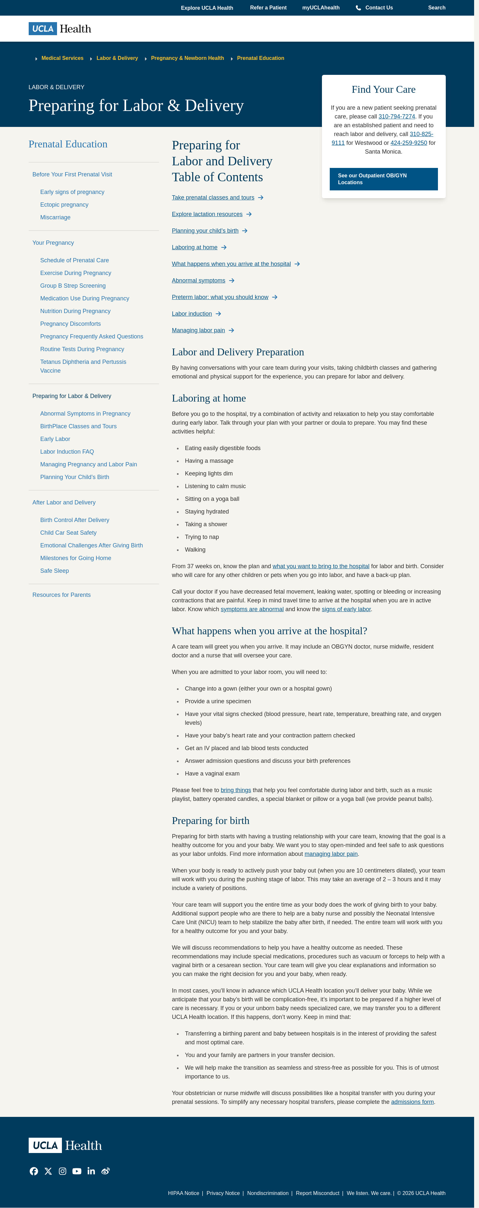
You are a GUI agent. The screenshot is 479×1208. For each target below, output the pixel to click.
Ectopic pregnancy (64, 204)
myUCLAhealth (321, 7)
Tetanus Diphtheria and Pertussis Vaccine (83, 366)
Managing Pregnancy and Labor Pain (88, 464)
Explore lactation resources (207, 214)
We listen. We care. (369, 1193)
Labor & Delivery (117, 58)
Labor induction (192, 313)
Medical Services (63, 58)
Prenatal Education (260, 58)
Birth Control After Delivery (74, 520)
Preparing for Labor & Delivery (72, 396)
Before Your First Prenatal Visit (72, 174)
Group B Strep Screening (73, 285)
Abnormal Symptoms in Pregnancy (85, 413)
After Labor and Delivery (64, 502)
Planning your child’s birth (205, 230)
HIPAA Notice (183, 1193)
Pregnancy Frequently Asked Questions (91, 336)
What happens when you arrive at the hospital (231, 264)
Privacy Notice (223, 1193)
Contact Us (379, 7)
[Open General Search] (434, 7)
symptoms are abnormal (252, 609)
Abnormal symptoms (198, 280)
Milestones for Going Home (75, 558)
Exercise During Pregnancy (75, 273)
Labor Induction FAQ (67, 451)
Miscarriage (55, 217)
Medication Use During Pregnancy (84, 298)
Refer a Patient (268, 7)
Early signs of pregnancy (72, 192)
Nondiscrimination (268, 1193)
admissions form (412, 1102)
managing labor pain (331, 854)
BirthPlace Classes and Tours (78, 426)
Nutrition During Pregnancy (75, 311)
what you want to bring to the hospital (321, 566)
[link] (34, 1171)
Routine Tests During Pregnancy (82, 349)
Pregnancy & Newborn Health (187, 58)
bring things (236, 790)
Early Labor (55, 439)
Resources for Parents (62, 595)
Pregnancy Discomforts (70, 324)
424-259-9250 (409, 143)
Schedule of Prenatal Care (74, 260)
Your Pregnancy (53, 243)
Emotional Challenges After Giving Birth (91, 545)
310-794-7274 (397, 116)
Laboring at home (195, 247)
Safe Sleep (54, 571)
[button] (207, 8)
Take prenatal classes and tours (213, 197)
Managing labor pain (198, 330)
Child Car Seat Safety (68, 532)
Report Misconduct (317, 1193)
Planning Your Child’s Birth (74, 477)
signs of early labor (346, 609)
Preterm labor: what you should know (220, 297)
